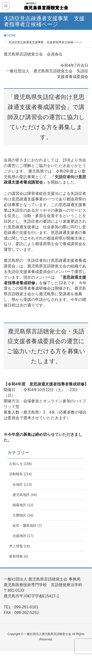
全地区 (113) (22, 484)
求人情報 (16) (19, 546)
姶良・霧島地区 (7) (27, 525)
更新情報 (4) (18, 556)
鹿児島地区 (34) (25, 495)
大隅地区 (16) (23, 515)
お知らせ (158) (20, 464)
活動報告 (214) (20, 474)
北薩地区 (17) (23, 536)
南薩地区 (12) (23, 505)
